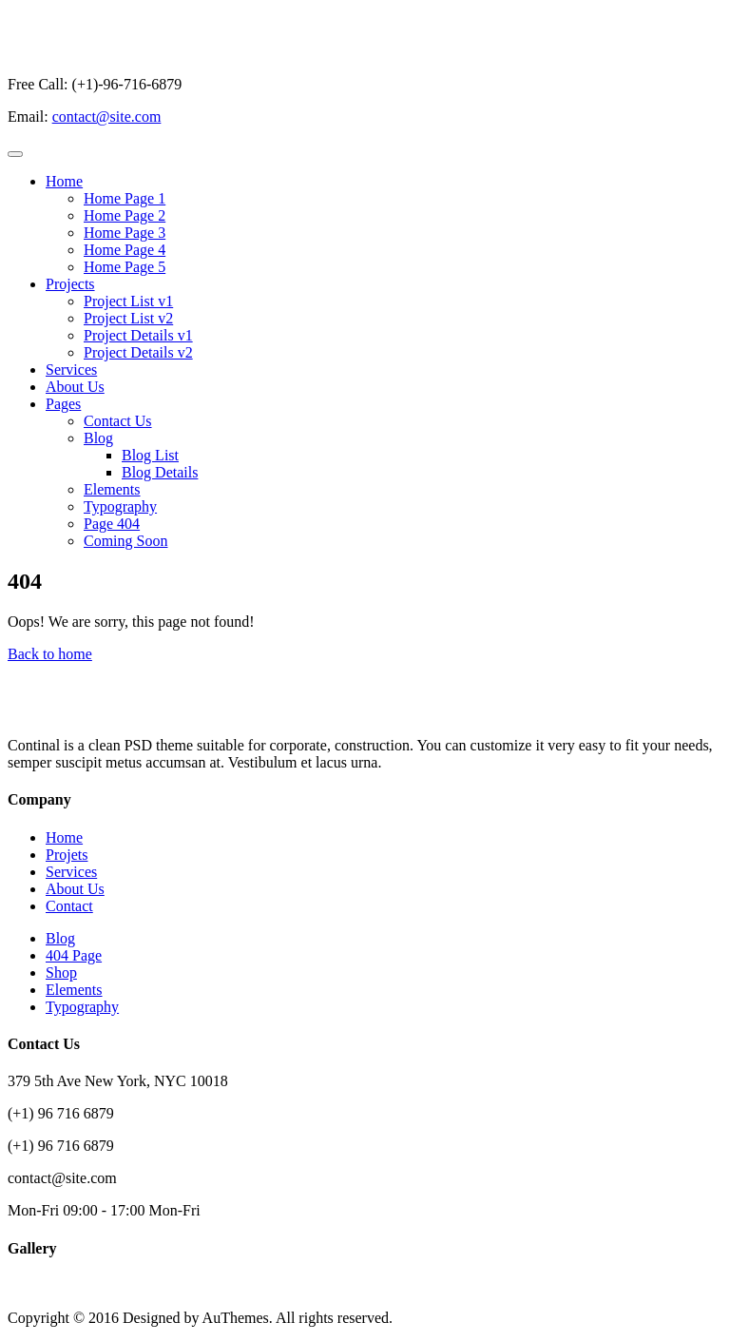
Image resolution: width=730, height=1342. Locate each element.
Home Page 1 (124, 198)
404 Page (74, 955)
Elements (112, 489)
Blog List (150, 455)
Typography (120, 506)
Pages (63, 404)
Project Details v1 (138, 335)
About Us (75, 387)
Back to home (50, 654)
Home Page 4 (124, 250)
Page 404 (112, 523)
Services (71, 369)
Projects (70, 284)
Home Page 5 (124, 267)
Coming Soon (125, 541)
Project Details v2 (138, 352)
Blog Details (160, 472)
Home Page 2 (124, 215)
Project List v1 (128, 301)
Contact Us (118, 421)
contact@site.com (107, 116)
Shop (61, 972)
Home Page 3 (124, 232)
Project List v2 (128, 318)
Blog (98, 438)
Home (64, 181)
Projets (66, 854)
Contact (69, 906)
